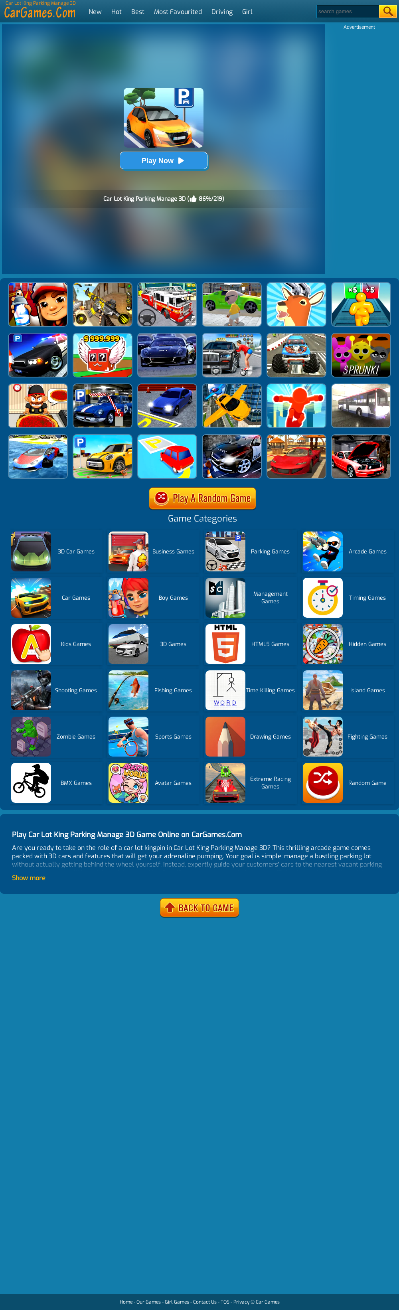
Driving (222, 12)
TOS (225, 1302)
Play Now (164, 161)
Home (126, 1302)
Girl (247, 12)
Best (137, 12)
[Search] (347, 11)
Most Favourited (178, 12)
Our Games (148, 1302)
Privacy (241, 1302)
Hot (116, 12)
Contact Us (205, 1302)
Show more (28, 878)
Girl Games (177, 1302)
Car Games (268, 1302)
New (95, 12)
